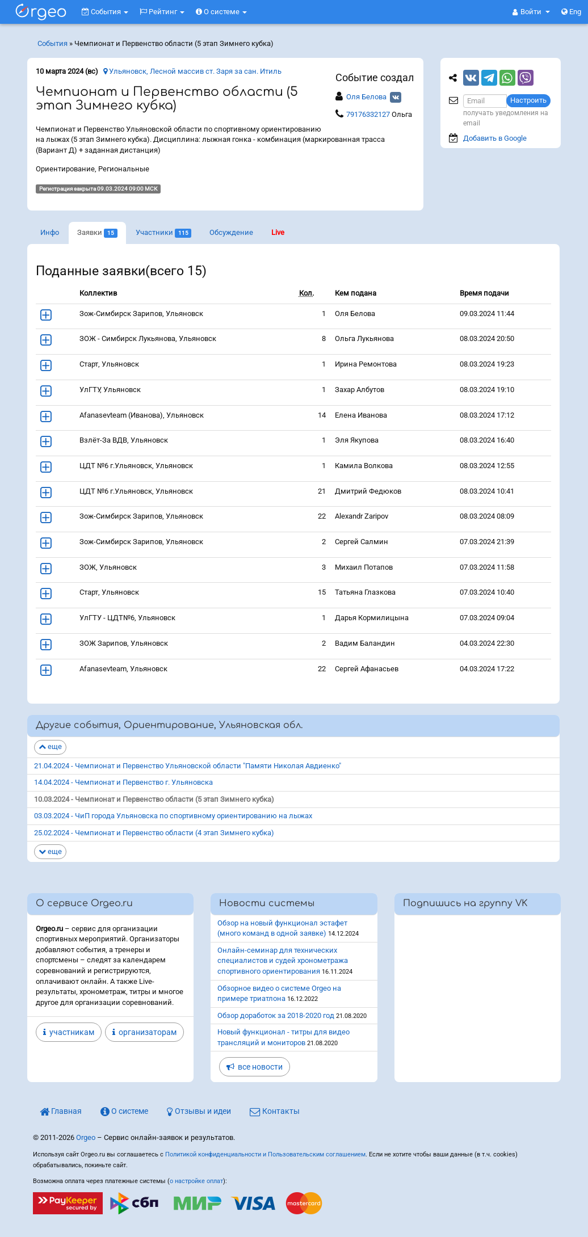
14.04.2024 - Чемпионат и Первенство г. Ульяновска (123, 782)
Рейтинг (162, 11)
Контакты (275, 1111)
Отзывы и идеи (199, 1111)
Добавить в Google (495, 138)
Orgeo (85, 1137)
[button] (531, 12)
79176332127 (368, 114)
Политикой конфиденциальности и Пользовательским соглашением (265, 1154)
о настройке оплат (196, 1181)
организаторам (144, 1032)
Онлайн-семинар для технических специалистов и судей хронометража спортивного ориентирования (282, 960)
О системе (221, 11)
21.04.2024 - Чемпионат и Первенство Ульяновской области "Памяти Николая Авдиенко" (187, 765)
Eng (571, 11)
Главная (61, 1111)
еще (50, 746)
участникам (68, 1032)
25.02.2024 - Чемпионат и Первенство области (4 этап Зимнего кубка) (154, 832)
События (105, 11)
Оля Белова (366, 96)
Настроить (528, 100)
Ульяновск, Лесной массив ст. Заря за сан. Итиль (192, 71)
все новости (254, 1066)
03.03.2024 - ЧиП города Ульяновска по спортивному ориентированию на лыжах (173, 815)
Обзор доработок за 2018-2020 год (275, 1015)
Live (277, 232)
